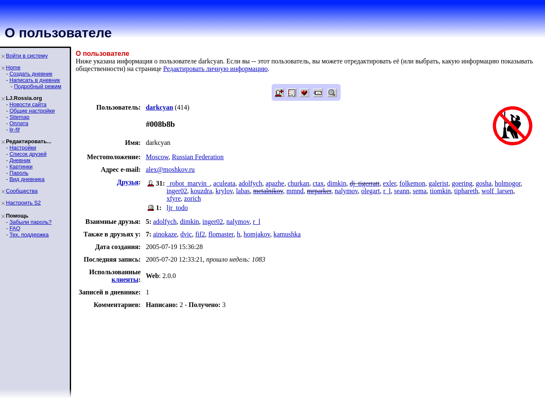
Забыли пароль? (30, 222)
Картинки (20, 166)
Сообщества (22, 191)
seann (401, 190)
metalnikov (268, 190)
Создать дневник (30, 74)
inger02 (177, 190)
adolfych (250, 183)
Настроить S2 (23, 203)
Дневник (19, 160)
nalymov (346, 190)
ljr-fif (14, 129)
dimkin (336, 183)
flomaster (221, 234)
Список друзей (27, 154)
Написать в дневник (34, 80)
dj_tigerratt (364, 183)
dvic (186, 234)
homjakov (256, 234)
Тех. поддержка (28, 234)
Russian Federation (198, 156)
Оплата (18, 123)
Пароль (18, 173)
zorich (192, 198)
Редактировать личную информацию (215, 68)
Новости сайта (27, 104)
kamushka (287, 234)
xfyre (174, 198)
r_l (387, 190)
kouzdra (201, 190)
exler (389, 183)
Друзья (127, 182)
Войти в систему (27, 55)
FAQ (14, 228)
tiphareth (466, 190)
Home (13, 67)
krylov (224, 190)
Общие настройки (32, 111)
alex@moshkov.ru (170, 169)
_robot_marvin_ (188, 183)
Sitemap (19, 117)
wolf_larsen (497, 190)
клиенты (124, 279)
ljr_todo (177, 207)
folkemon (412, 183)
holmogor (508, 183)
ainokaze (165, 234)
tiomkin (440, 190)
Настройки (22, 147)
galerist (438, 183)
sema (419, 190)
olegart (370, 190)
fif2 (200, 234)
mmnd (295, 190)
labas (243, 190)
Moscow (157, 156)
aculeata (224, 183)
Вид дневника (27, 179)
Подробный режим (37, 86)
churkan (299, 183)
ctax (318, 183)
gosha (483, 183)
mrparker (319, 190)
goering (462, 183)
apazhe (274, 183)
